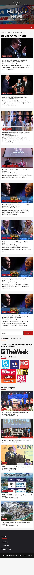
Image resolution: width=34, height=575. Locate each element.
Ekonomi (4, 491)
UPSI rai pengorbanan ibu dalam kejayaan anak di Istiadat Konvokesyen (16, 467)
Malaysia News (16, 14)
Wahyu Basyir (13, 63)
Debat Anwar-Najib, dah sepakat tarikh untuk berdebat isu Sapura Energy (15, 205)
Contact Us (24, 4)
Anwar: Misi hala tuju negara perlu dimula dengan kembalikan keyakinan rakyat (14, 60)
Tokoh (4, 56)
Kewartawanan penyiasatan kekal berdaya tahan (16, 440)
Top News (15, 166)
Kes (3, 201)
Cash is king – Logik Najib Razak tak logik (15, 97)
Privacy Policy (16, 4)
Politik (4, 129)
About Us (9, 4)
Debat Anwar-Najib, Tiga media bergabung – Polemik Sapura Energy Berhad (15, 316)
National (9, 56)
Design (25, 555)
